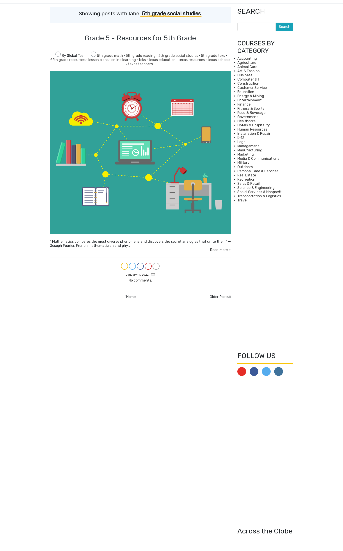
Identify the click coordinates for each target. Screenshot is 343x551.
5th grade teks (213, 56)
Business (244, 75)
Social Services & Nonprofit (259, 192)
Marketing (245, 154)
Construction (248, 83)
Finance (244, 104)
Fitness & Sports (250, 108)
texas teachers (140, 64)
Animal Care (247, 67)
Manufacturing (249, 150)
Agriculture (246, 63)
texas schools (219, 60)
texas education (162, 60)
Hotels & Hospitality (253, 125)
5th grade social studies (178, 56)
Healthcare (246, 121)
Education (245, 92)
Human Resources (252, 129)
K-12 (240, 138)
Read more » (220, 250)
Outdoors (245, 167)
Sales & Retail (248, 183)
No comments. (140, 280)
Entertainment (249, 100)
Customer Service (252, 88)
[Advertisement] (265, 277)
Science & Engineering (256, 188)
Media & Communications (258, 158)
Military (243, 163)
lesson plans (98, 60)
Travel (242, 200)
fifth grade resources (68, 60)
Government (247, 117)
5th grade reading (141, 56)
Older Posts (219, 297)
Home (131, 297)
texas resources (192, 60)
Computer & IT (249, 79)
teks (143, 60)
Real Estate (246, 175)
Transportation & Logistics (259, 196)
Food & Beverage (251, 113)
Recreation (246, 179)
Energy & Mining (250, 96)
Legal (241, 142)
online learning (124, 60)
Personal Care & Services (257, 171)
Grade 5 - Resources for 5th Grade (140, 38)
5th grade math (110, 56)
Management (248, 146)
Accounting (247, 58)
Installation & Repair (253, 133)
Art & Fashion (248, 71)
